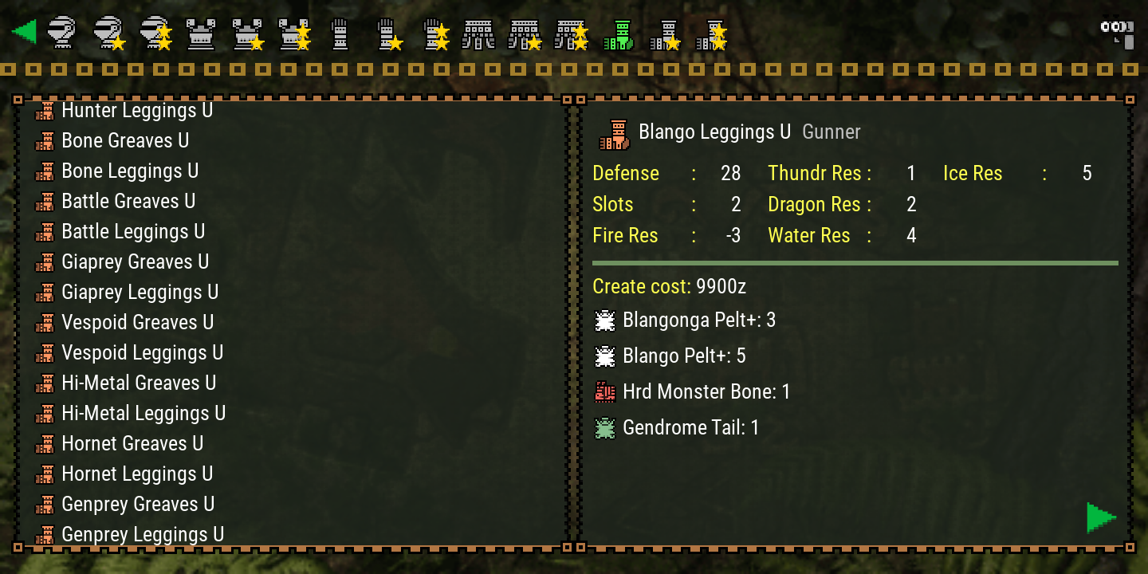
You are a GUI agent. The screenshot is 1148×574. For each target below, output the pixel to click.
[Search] (1116, 32)
